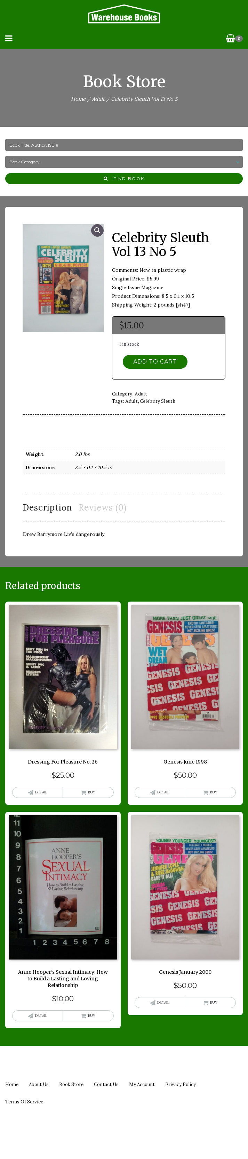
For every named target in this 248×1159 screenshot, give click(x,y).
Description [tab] (47, 507)
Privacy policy (180, 1084)
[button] (97, 230)
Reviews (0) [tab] (103, 507)
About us (39, 1084)
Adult (98, 99)
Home (78, 99)
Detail (41, 792)
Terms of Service (24, 1102)
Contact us (106, 1084)
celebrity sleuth (157, 401)
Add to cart (155, 361)
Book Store (71, 1084)
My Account (142, 1084)
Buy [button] (91, 792)
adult (131, 401)
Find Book (124, 178)
